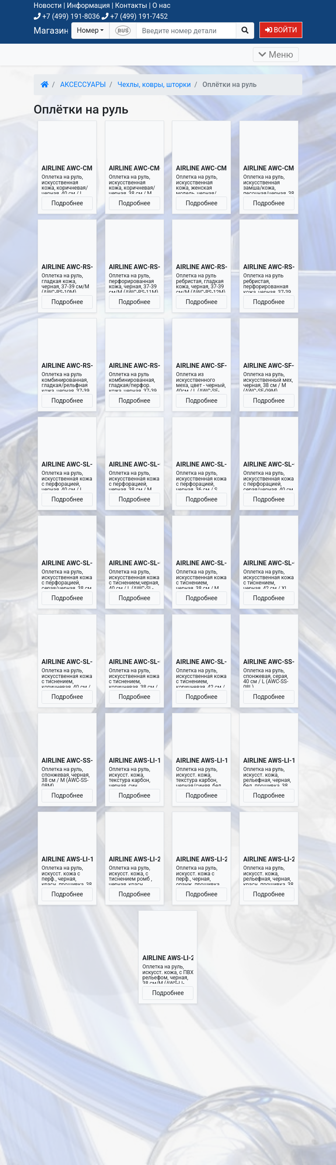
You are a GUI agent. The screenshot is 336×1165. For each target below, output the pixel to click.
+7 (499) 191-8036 (67, 16)
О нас (161, 5)
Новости (48, 5)
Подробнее (67, 203)
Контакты (131, 5)
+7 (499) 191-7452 (135, 16)
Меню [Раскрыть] (276, 54)
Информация (88, 5)
